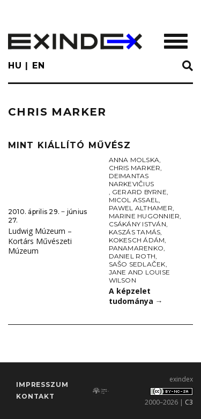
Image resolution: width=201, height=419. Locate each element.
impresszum (42, 384)
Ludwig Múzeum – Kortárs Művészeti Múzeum (40, 241)
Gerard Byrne (139, 192)
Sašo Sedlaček (137, 264)
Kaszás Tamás (135, 232)
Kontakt (35, 396)
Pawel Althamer (141, 208)
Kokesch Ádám (137, 240)
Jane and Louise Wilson (139, 276)
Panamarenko (136, 248)
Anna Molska (134, 160)
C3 (189, 402)
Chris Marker (135, 168)
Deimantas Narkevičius (131, 180)
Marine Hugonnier (144, 216)
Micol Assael (134, 200)
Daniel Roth (132, 256)
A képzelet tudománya (136, 296)
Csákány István (137, 224)
